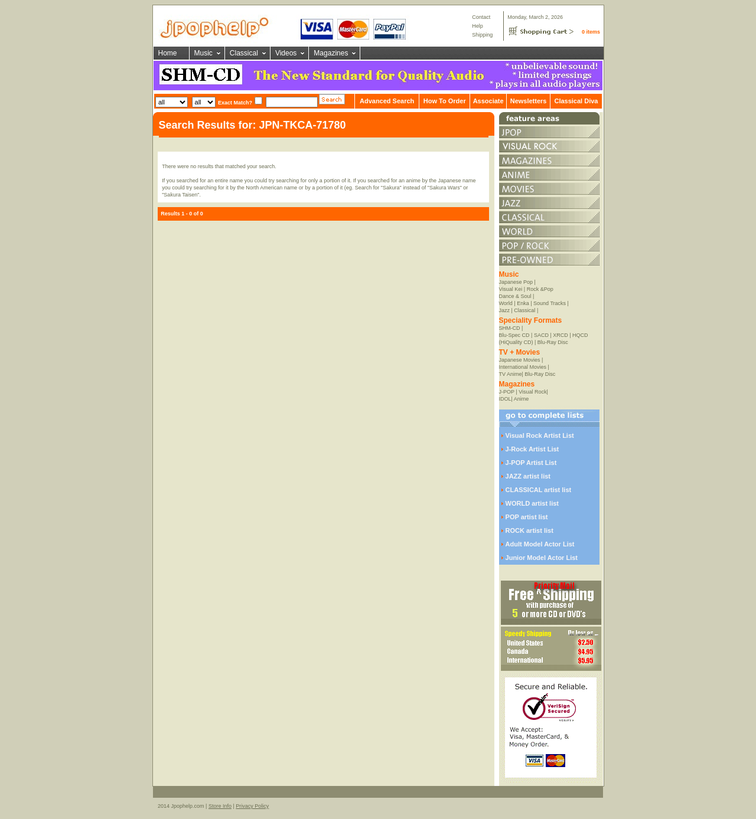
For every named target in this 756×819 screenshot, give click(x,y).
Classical (244, 53)
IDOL (505, 399)
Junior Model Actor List (542, 557)
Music (203, 53)
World (506, 303)
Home (167, 53)
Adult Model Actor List (540, 544)
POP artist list (527, 516)
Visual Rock (532, 392)
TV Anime (510, 374)
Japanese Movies (519, 360)
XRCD (560, 335)
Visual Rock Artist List (540, 435)
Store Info (220, 806)
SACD (541, 335)
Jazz (504, 310)
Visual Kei (511, 289)
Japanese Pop (516, 282)
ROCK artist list (529, 530)
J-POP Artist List (531, 462)
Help (477, 26)
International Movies (523, 367)
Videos (285, 53)
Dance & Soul (515, 296)
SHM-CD (509, 328)
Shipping (482, 35)
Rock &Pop (540, 289)
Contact (481, 17)
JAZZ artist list (528, 476)
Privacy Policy (252, 806)
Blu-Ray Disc (552, 342)
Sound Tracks (549, 303)
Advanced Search (387, 100)
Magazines (331, 53)
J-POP (506, 392)
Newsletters (528, 100)
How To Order (444, 100)
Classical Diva (576, 100)
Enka (523, 303)
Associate (488, 100)
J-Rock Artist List (532, 449)
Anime (521, 399)
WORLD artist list (532, 503)
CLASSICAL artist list (539, 489)
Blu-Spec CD (514, 335)
